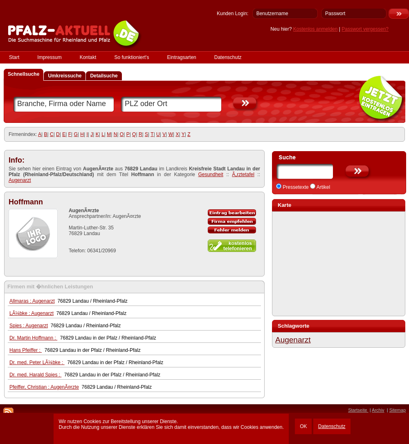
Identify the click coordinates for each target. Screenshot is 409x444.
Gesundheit (210, 174)
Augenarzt (20, 180)
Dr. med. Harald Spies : (35, 375)
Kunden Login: (232, 13)
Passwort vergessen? (365, 29)
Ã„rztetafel (243, 174)
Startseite (358, 410)
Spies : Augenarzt (28, 325)
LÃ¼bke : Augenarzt (31, 313)
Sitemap (397, 410)
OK (303, 426)
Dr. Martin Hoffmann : (33, 338)
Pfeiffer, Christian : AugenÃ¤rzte (44, 387)
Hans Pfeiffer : (25, 350)
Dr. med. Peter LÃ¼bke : (37, 362)
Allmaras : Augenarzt (32, 301)
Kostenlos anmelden (315, 29)
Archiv (378, 410)
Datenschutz (332, 426)
